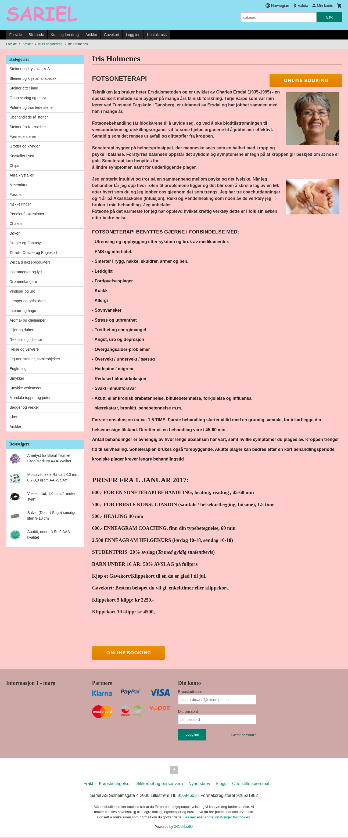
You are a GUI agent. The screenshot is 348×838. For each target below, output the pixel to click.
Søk (329, 17)
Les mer (190, 818)
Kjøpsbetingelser (115, 784)
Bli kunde (36, 35)
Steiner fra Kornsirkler (28, 127)
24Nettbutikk (183, 827)
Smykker (17, 378)
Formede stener (23, 136)
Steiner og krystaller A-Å (30, 69)
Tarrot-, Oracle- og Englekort (33, 252)
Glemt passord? (243, 735)
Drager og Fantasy (25, 243)
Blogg (221, 784)
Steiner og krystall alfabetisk (33, 78)
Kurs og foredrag (65, 35)
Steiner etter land (24, 88)
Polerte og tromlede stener (32, 107)
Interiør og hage (23, 310)
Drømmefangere (23, 281)
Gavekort (111, 35)
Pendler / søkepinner (27, 214)
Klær (14, 417)
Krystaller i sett (22, 156)
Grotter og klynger (25, 146)
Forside (15, 35)
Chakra (16, 223)
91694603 (187, 796)
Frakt (88, 784)
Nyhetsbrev (199, 784)
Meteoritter (19, 185)
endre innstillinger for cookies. (228, 818)
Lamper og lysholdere (28, 301)
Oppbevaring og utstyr (28, 98)
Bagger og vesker (24, 407)
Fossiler (16, 194)
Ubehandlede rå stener (29, 117)
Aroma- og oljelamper (28, 320)
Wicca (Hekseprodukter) (30, 262)
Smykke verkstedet (25, 388)
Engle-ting (18, 368)
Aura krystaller (22, 175)
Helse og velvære (24, 349)
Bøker (15, 233)
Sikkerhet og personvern (159, 784)
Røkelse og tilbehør (26, 339)
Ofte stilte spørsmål (250, 784)
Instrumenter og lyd (26, 272)
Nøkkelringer (20, 204)
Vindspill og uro (22, 291)
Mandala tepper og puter (30, 397)
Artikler (91, 35)
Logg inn (133, 35)
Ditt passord (188, 711)
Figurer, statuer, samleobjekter (35, 359)
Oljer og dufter (22, 330)
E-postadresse (190, 691)
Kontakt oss (157, 35)
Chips (14, 165)
